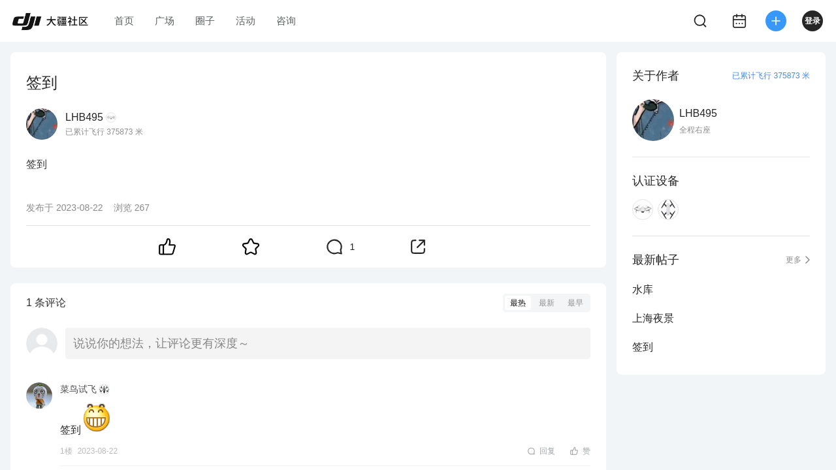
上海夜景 (653, 318)
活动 (245, 20)
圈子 (205, 20)
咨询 (286, 20)
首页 (124, 20)
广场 (164, 20)
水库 (642, 289)
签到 (642, 346)
